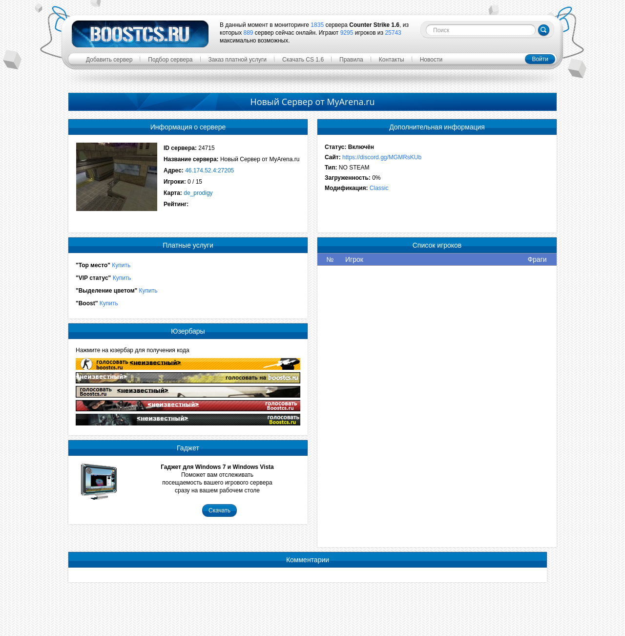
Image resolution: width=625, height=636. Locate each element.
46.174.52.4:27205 (209, 170)
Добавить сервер (109, 59)
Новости (431, 59)
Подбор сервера (170, 59)
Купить (121, 265)
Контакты (391, 59)
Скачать (219, 510)
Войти (540, 59)
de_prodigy (198, 193)
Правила (351, 59)
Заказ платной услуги (237, 59)
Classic (379, 188)
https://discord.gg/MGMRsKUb (381, 157)
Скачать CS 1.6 (303, 59)
